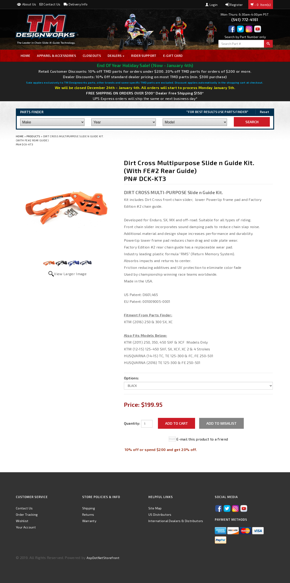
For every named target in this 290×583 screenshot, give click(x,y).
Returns (88, 514)
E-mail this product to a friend (202, 439)
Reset (264, 112)
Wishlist (22, 521)
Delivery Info (76, 4)
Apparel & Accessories (56, 56)
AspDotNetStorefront (103, 558)
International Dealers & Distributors (175, 521)
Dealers (116, 56)
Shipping (88, 508)
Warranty (89, 521)
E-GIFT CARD (173, 56)
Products (33, 136)
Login (211, 5)
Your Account (26, 527)
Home (25, 56)
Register (234, 5)
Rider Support (143, 56)
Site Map (155, 508)
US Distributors (160, 514)
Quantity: (132, 423)
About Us (26, 4)
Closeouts (92, 56)
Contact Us (49, 4)
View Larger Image (70, 274)
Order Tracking (27, 514)
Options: (131, 378)
